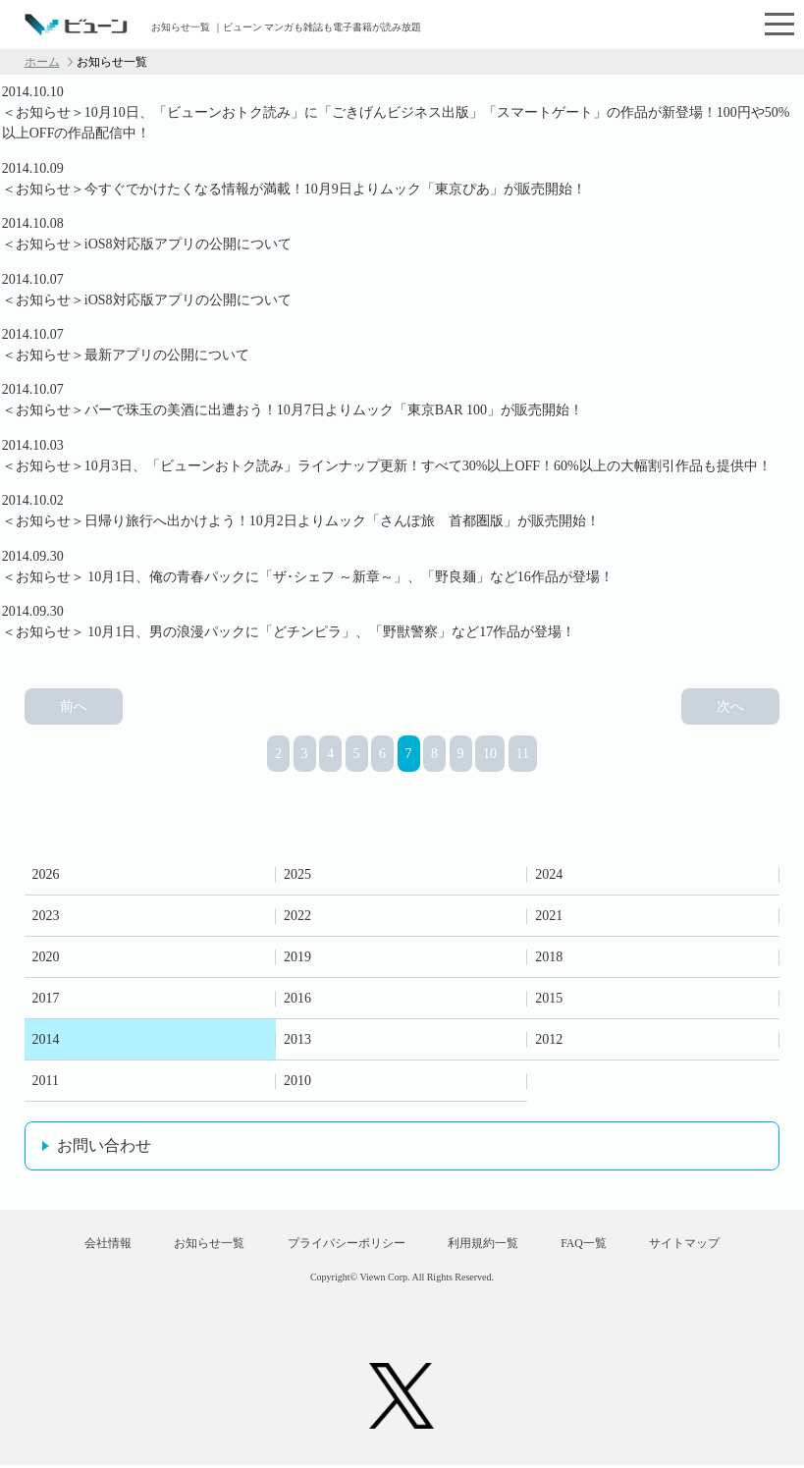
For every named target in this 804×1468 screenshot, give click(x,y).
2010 (297, 1076)
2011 (45, 1076)
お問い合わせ (104, 1141)
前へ (73, 702)
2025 (297, 870)
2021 (549, 911)
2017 (46, 994)
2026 (46, 870)
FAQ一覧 (595, 1244)
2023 (46, 911)
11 (522, 749)
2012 (549, 1035)
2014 (46, 1035)
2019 (297, 953)
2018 (549, 953)
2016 (297, 994)
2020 (46, 953)
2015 (549, 994)
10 (490, 749)
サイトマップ (705, 1244)
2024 (549, 870)
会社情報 (87, 1244)
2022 (297, 911)
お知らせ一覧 (197, 1244)
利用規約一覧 (487, 1244)
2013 (297, 1035)
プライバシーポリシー (342, 1244)
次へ (730, 702)
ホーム (42, 62)
